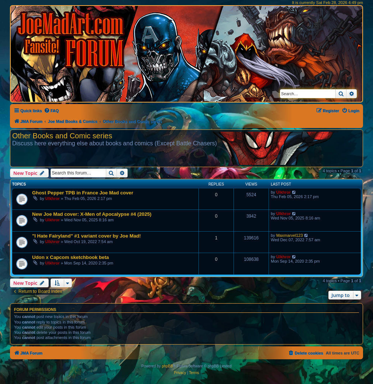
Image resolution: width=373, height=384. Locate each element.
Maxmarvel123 (289, 235)
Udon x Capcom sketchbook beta (70, 257)
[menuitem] (51, 110)
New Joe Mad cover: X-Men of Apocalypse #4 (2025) (91, 214)
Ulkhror (52, 198)
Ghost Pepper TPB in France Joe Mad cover (82, 193)
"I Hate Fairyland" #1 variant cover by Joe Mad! (86, 236)
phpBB (167, 366)
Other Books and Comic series (62, 136)
